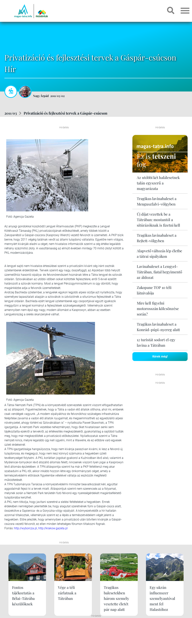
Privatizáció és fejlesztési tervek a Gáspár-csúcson (65, 113)
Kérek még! (160, 356)
